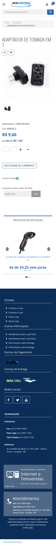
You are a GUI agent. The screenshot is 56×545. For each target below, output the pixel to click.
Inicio (6, 22)
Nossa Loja (12, 316)
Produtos (17, 22)
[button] (7, 248)
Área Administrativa (11, 542)
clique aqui (9, 486)
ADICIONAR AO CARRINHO (19, 165)
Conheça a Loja (14, 308)
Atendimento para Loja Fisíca (20, 334)
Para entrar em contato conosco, (34, 483)
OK (36, 194)
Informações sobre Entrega (19, 343)
